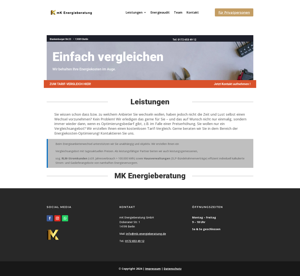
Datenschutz (173, 268)
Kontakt (193, 12)
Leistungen (134, 12)
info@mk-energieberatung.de (146, 233)
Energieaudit (160, 12)
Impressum (153, 268)
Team (178, 12)
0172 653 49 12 (134, 241)
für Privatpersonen (234, 12)
